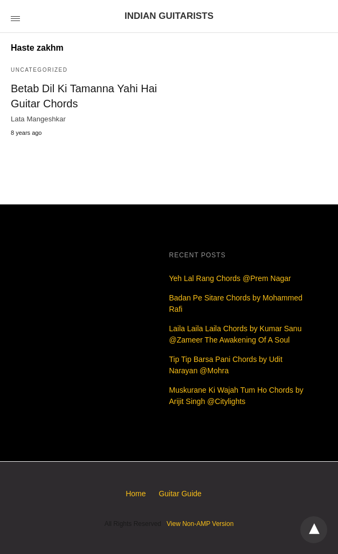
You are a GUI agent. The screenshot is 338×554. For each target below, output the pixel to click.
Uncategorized (39, 70)
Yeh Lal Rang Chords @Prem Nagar (230, 278)
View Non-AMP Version (200, 524)
